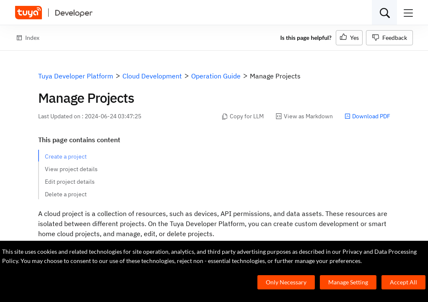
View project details (71, 169)
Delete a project (66, 194)
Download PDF (367, 116)
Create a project (66, 156)
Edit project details (70, 181)
